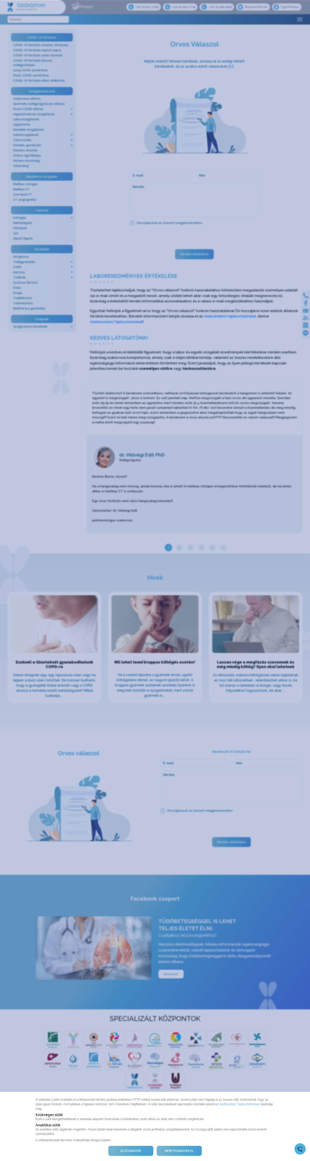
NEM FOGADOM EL (179, 1151)
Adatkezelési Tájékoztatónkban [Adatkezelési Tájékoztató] (239, 1104)
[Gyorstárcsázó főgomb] (300, 1149)
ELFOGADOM (130, 1151)
